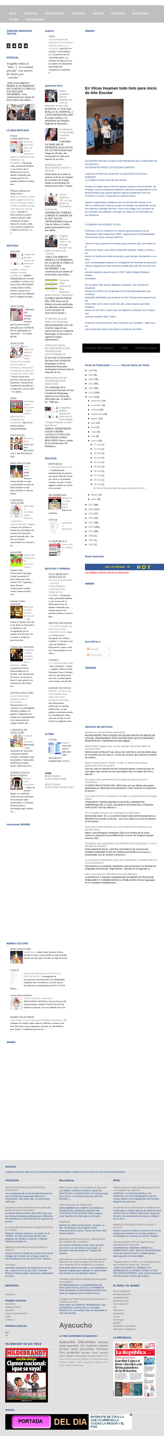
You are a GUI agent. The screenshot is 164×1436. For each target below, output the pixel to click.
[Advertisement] (110, 57)
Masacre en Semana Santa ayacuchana (105, 732)
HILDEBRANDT (58, 495)
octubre (95, 409)
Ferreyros (70, 1359)
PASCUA (63, 1362)
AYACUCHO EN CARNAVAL (38, 998)
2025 (91, 375)
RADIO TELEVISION (22, 1017)
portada (75, 1365)
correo (116, 1316)
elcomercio (118, 1310)
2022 (91, 379)
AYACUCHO (17, 306)
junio (94, 427)
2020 (91, 388)
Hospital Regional (81, 1359)
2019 (91, 392)
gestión (116, 1323)
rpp (114, 1307)
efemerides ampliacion (124, 1329)
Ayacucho (15, 251)
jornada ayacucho (122, 1294)
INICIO (13, 13)
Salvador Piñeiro (89, 1352)
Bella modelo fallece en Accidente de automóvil (83, 1187)
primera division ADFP (16, 1313)
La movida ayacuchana (98, 1359)
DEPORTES (31, 13)
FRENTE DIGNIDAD (60, 623)
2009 (91, 535)
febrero (95, 494)
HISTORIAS (55, 464)
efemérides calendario (124, 1326)
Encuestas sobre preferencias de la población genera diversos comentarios (28, 1209)
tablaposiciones (13, 1307)
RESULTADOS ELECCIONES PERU (56, 777)
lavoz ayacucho (121, 1304)
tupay (81, 1365)
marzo (94, 440)
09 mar (97, 466)
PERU (13, 398)
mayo (94, 431)
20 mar (97, 453)
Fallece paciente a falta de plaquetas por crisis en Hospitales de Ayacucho (136, 1189)
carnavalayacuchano (21, 995)
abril (93, 436)
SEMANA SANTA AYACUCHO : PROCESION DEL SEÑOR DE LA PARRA (82, 1240)
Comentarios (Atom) (128, 357)
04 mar (97, 484)
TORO (79, 1362)
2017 (91, 504)
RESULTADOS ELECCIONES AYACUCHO (59, 786)
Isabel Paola (30, 952)
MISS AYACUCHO (20, 463)
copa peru (10, 1294)
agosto (95, 418)
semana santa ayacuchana (76, 1349)
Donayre (70, 1356)
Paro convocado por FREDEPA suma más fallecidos (111, 874)
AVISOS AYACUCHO (21, 693)
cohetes (103, 1345)
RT (6, 1335)
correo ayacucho (121, 1291)
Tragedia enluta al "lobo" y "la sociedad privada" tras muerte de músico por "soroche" (20, 70)
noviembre (96, 405)
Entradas (93, 649)
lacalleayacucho (121, 1297)
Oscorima (102, 1349)
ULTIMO (13, 19)
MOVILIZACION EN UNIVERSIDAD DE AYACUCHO (56, 381)
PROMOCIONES (35, 19)
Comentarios (95, 655)
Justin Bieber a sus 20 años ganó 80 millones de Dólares (36, 1020)
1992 (91, 540)
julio (93, 423)
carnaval (91, 1356)
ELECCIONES (140, 13)
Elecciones (86, 1342)
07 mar (97, 475)
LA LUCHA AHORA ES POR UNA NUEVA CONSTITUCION (60, 629)
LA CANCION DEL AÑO (61, 663)
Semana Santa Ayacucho (17, 602)
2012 (91, 527)
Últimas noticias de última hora (20, 192)
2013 (91, 522)
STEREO (53, 660)
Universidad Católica (92, 1362)
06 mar (97, 479)
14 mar (97, 462)
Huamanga (80, 1356)
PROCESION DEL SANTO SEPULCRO (29, 613)
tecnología (118, 1319)
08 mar (97, 471)
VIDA (52, 36)
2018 (91, 397)
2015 (91, 513)
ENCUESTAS (17, 435)
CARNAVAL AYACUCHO (17, 501)
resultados (10, 1304)
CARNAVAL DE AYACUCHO (19, 731)
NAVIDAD (98, 13)
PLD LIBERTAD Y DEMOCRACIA (59, 575)
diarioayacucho (120, 1300)
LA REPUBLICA (58, 541)
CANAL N (10, 1319)
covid (99, 1356)
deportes (9, 1310)
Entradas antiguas (146, 348)
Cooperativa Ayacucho (22, 647)
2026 (91, 370)
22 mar (97, 449)
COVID (53, 739)
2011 (91, 531)
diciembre (96, 400)
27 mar (97, 444)
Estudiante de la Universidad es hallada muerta (66, 133)
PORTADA (64, 1222)
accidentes (73, 1352)
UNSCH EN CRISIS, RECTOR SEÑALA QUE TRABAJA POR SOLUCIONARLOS (57, 349)
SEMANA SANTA (54, 13)
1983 (91, 544)
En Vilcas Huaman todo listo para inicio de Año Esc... (119, 488)
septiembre (97, 414)
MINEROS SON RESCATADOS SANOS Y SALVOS (58, 168)
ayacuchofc (16, 552)
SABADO (71, 1362)
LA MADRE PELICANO (60, 467)
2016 (91, 509)
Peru (62, 1352)
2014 (91, 518)
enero (94, 499)
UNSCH (53, 520)
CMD (7, 1316)
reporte (65, 742)
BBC (7, 1332)
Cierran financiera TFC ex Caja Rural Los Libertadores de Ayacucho (134, 1243)
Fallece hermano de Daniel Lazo (75, 1204)
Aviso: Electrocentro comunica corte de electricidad (19, 699)
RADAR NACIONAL (60, 688)
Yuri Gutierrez (88, 1345)
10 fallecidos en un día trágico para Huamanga (56, 320)
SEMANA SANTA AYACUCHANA (19, 774)
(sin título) (10, 1264)
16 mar (97, 457)
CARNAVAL (78, 13)
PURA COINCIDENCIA (19, 137)
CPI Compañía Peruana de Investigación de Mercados (112, 813)
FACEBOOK (118, 13)
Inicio (124, 348)
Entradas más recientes (99, 348)
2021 (91, 383)
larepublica (118, 1313)
